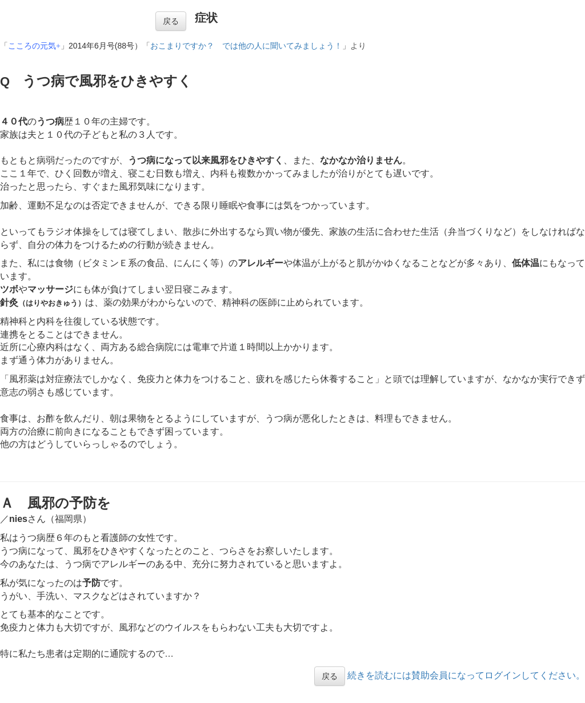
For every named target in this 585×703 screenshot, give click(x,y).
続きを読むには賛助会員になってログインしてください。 (466, 675)
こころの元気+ (34, 46)
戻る (171, 21)
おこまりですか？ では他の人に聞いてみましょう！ (246, 46)
